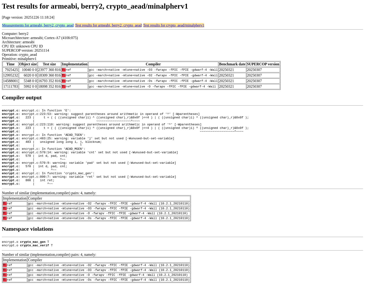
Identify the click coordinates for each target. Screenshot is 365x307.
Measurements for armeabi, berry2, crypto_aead (38, 25)
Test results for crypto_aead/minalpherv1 (173, 25)
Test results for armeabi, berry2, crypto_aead (108, 25)
